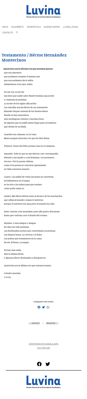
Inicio (5, 26)
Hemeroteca (34, 26)
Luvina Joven (70, 26)
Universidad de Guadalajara (43, 344)
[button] (17, 32)
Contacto (7, 32)
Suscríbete (17, 26)
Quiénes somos (52, 26)
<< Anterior (34, 322)
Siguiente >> (52, 322)
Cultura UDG (43, 347)
